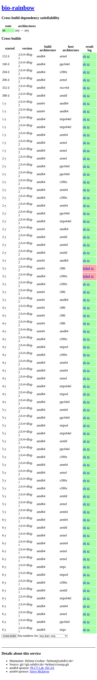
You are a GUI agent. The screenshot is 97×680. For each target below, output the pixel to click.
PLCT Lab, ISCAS (42, 668)
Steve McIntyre (39, 671)
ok (84, 56)
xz (88, 56)
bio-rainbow (18, 7)
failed (86, 268)
